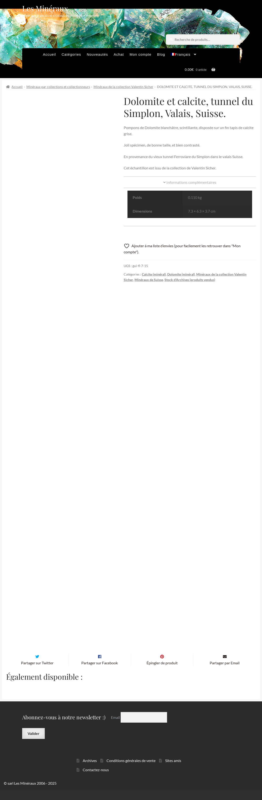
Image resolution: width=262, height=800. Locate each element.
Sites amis (173, 770)
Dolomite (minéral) (181, 274)
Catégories (71, 54)
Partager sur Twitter (37, 672)
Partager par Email (225, 672)
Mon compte (140, 54)
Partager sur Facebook (99, 672)
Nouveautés (97, 54)
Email (116, 727)
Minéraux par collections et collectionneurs (58, 87)
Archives (90, 770)
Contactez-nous (96, 779)
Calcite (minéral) (154, 274)
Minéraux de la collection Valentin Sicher (123, 87)
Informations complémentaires (189, 182)
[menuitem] (183, 55)
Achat (119, 54)
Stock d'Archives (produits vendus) (189, 280)
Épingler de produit (162, 672)
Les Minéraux (45, 8)
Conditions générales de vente (131, 770)
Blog (161, 54)
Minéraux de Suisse (149, 280)
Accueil (49, 54)
